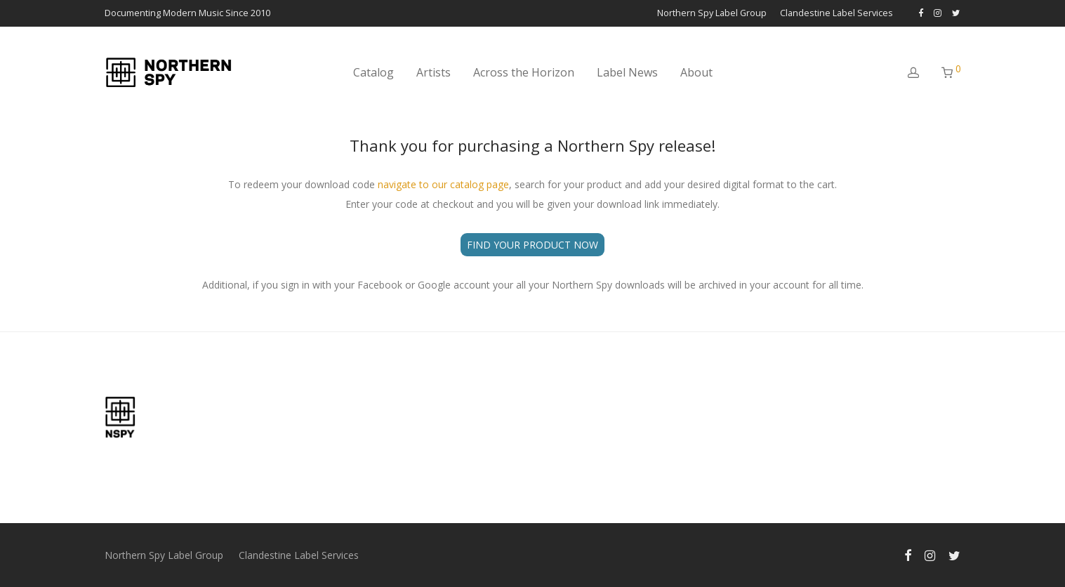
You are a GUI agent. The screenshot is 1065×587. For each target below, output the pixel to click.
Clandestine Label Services (836, 13)
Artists (433, 72)
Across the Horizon (523, 72)
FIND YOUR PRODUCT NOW (532, 244)
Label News (627, 72)
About (696, 72)
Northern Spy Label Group (712, 13)
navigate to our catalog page (443, 184)
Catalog (373, 72)
